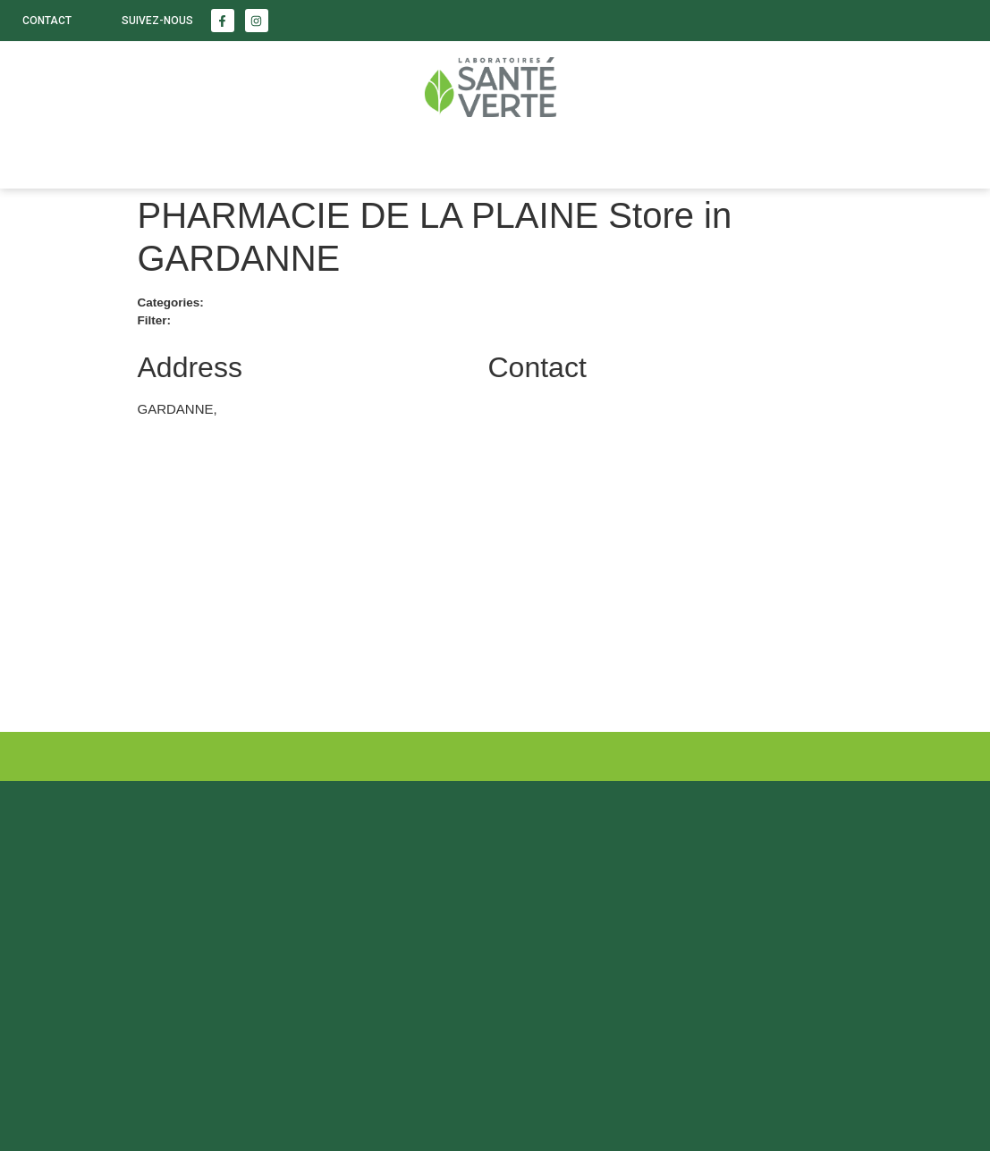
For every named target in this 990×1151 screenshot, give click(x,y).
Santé (44, 157)
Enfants (243, 157)
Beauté (139, 157)
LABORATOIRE (367, 157)
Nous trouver (512, 157)
